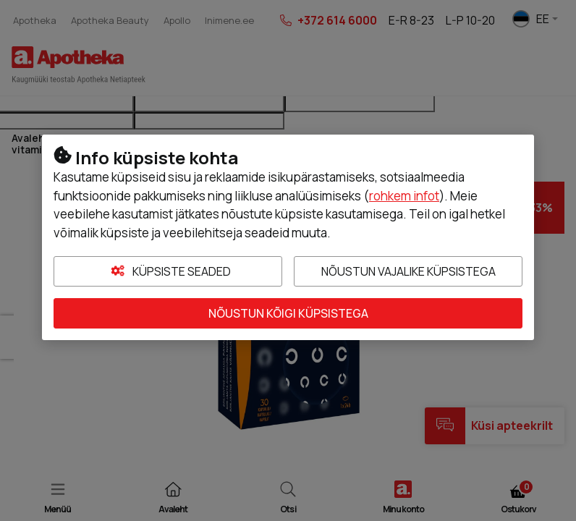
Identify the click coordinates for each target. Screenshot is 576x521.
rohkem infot (404, 195)
